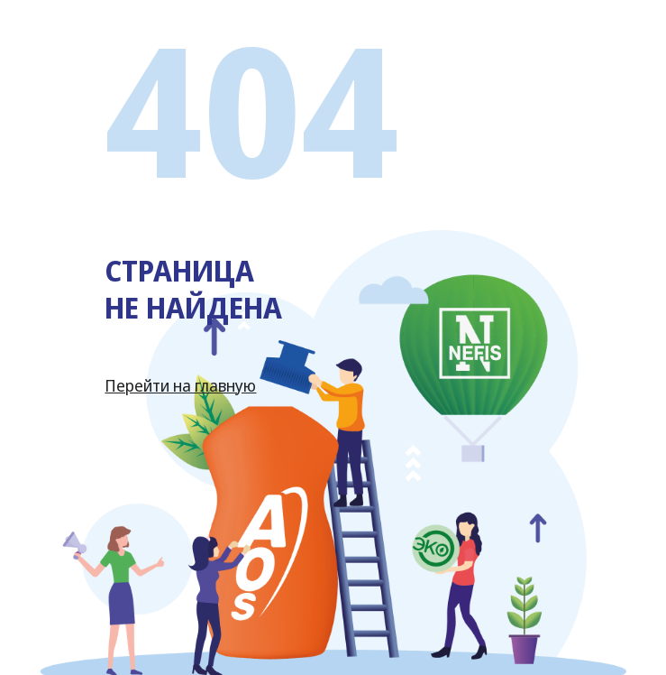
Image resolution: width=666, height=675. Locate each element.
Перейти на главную (180, 385)
